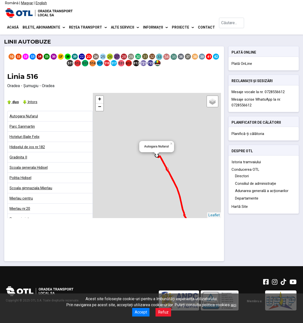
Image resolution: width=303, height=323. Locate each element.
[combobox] (231, 27)
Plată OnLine (242, 64)
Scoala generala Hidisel (29, 168)
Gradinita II (18, 158)
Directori (242, 177)
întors (30, 102)
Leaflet (214, 216)
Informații (153, 28)
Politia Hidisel (20, 178)
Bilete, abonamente (41, 28)
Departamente (246, 199)
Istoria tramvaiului (246, 163)
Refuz (163, 312)
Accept (141, 312)
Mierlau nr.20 (20, 209)
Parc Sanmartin (22, 127)
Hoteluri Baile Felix (24, 137)
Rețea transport (85, 28)
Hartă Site (240, 207)
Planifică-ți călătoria (248, 134)
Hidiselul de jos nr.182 (27, 147)
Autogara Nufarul (24, 117)
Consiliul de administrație (255, 184)
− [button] (99, 108)
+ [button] (99, 100)
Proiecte (180, 28)
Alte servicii (122, 28)
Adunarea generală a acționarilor (261, 192)
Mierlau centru (21, 199)
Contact (206, 28)
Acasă (13, 28)
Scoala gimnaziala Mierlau (31, 189)
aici (233, 305)
